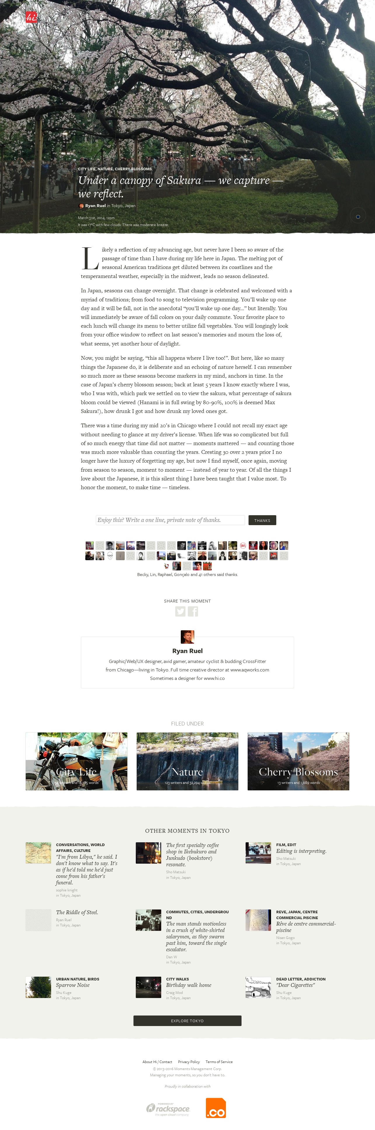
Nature (105, 169)
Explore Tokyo (187, 1021)
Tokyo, (123, 205)
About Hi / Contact (157, 1062)
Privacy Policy (189, 1062)
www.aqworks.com (249, 669)
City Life (87, 169)
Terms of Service (219, 1062)
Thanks (262, 520)
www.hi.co (214, 678)
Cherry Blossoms (133, 169)
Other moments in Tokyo (187, 831)
